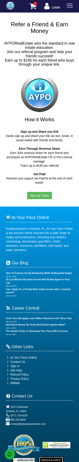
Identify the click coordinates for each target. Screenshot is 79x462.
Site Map (14, 370)
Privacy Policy (20, 378)
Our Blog (17, 263)
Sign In (13, 366)
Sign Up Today (39, 195)
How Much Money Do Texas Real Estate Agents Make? (36, 324)
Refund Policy (20, 374)
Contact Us (15, 361)
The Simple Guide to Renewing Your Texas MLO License (37, 331)
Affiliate (13, 383)
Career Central (22, 308)
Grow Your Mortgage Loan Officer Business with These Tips (39, 318)
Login (51, 6)
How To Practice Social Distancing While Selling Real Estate (39, 273)
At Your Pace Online (21, 357)
